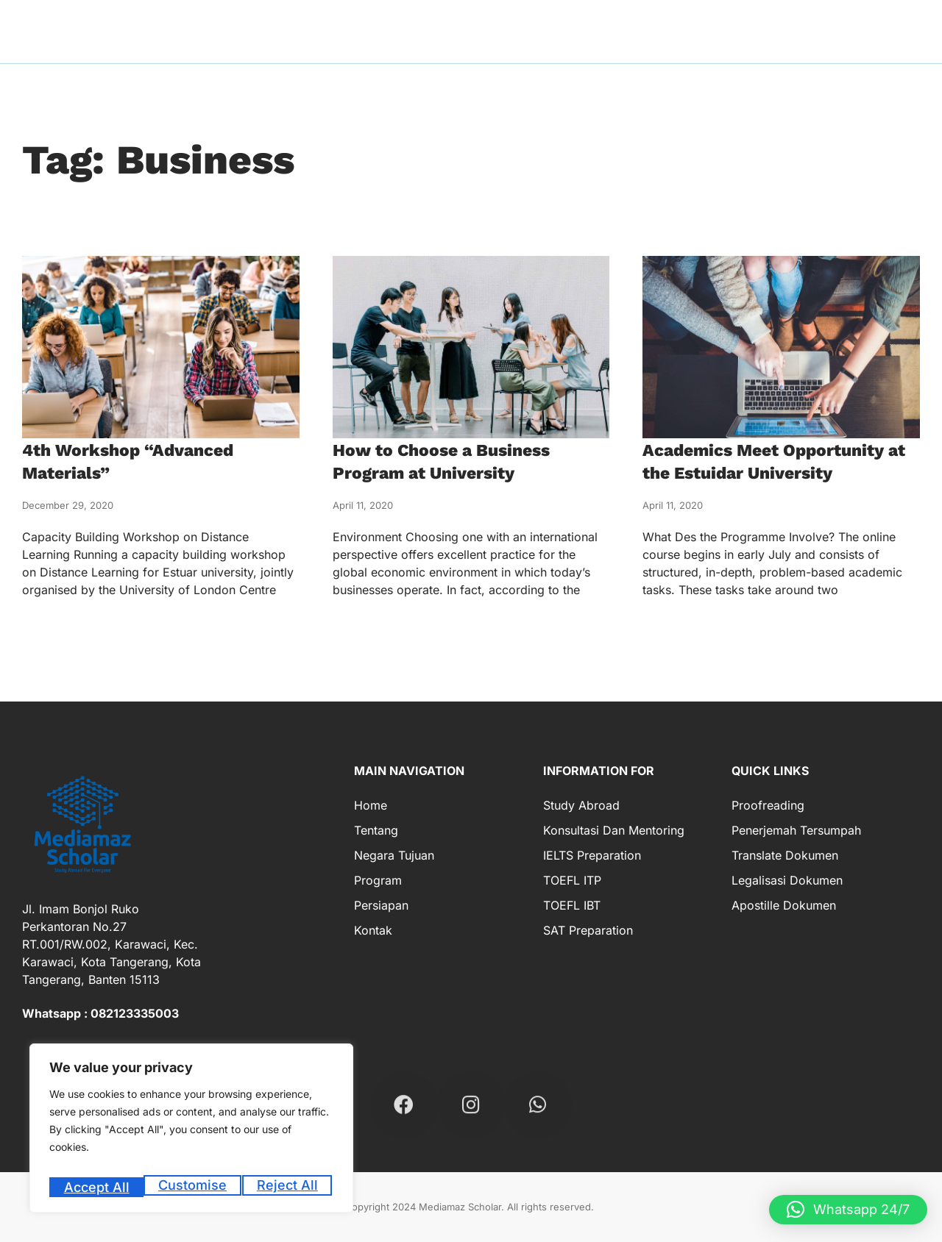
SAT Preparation (588, 930)
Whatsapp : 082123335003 (100, 1013)
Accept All (288, 1187)
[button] (848, 1209)
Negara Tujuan (394, 855)
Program (378, 880)
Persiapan (381, 905)
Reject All (193, 1187)
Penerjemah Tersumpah (796, 830)
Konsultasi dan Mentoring (613, 830)
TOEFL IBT (572, 905)
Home (370, 805)
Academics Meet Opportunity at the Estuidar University (780, 460)
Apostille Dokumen (784, 905)
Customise (97, 1187)
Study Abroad (581, 805)
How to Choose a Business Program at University (457, 460)
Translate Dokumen (785, 855)
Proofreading (768, 805)
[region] (191, 1133)
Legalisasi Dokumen (787, 880)
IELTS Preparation (592, 855)
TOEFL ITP (572, 880)
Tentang (376, 830)
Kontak (373, 930)
